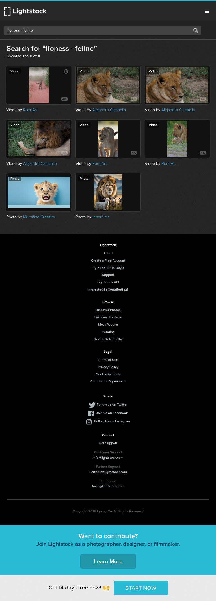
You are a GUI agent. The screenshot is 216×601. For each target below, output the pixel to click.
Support (108, 274)
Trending (108, 331)
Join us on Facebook (112, 412)
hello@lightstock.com (108, 486)
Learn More (108, 561)
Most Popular (108, 324)
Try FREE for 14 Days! (108, 267)
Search (196, 30)
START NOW (140, 588)
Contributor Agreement (108, 381)
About (108, 253)
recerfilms (100, 217)
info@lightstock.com (108, 457)
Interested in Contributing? (108, 289)
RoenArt (30, 110)
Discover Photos (108, 309)
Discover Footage (108, 317)
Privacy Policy (108, 366)
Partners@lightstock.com (108, 471)
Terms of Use (108, 359)
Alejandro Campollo (109, 110)
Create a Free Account (108, 260)
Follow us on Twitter (112, 404)
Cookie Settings (108, 374)
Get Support (108, 442)
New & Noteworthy (108, 339)
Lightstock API (108, 282)
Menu (207, 11)
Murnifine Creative (39, 217)
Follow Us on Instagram (112, 421)
